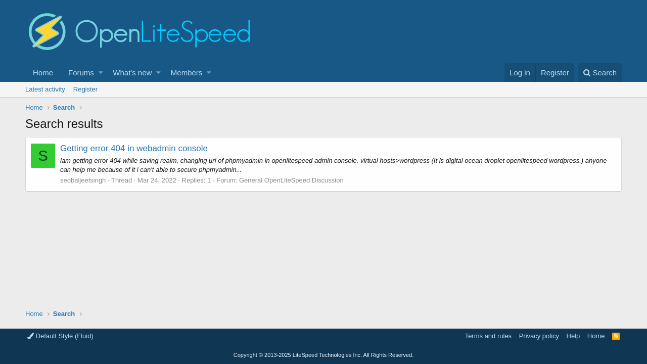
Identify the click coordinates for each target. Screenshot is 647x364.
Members (187, 72)
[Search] (600, 72)
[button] (101, 72)
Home (43, 72)
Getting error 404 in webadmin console (134, 148)
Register (85, 89)
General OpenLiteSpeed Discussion (291, 180)
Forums (81, 72)
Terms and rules (488, 336)
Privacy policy (539, 336)
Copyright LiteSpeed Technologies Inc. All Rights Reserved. (323, 355)
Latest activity (45, 89)
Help (573, 336)
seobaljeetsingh (83, 180)
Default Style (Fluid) (60, 336)
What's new (132, 72)
